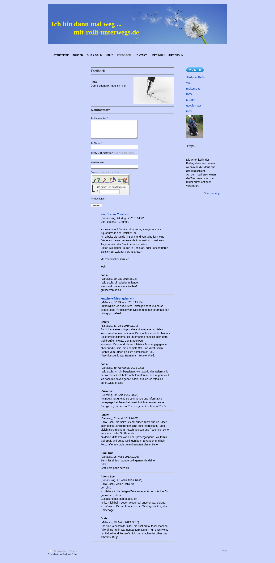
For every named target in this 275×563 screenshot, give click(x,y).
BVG (189, 94)
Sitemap (73, 554)
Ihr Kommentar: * (99, 118)
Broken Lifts (193, 88)
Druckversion (58, 554)
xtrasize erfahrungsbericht (117, 302)
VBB (189, 82)
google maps (193, 105)
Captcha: (105, 175)
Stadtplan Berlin (195, 77)
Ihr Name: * (96, 146)
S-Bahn (190, 99)
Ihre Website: (97, 166)
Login (224, 554)
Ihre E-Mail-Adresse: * (112, 156)
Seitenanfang (212, 193)
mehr (189, 111)
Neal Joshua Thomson (115, 217)
